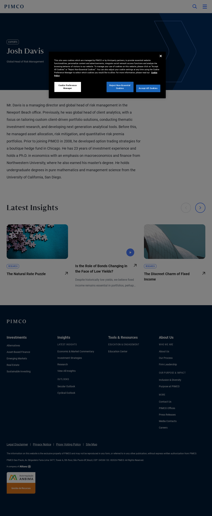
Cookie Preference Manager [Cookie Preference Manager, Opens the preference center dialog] (67, 86)
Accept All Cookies (148, 88)
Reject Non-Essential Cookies (119, 86)
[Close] (161, 56)
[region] (107, 75)
